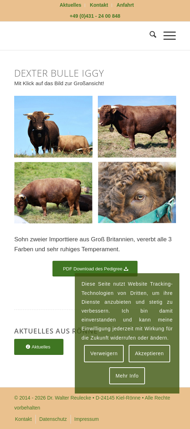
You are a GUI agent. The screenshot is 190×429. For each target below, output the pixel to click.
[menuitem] (70, 5)
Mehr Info (127, 376)
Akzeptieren (149, 353)
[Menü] (166, 36)
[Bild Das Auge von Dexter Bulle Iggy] (139, 196)
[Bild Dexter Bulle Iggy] (56, 129)
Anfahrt (125, 5)
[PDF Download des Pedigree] (95, 269)
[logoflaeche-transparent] (78, 36)
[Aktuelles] (38, 347)
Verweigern (104, 353)
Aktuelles (70, 5)
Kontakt (99, 5)
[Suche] (149, 36)
